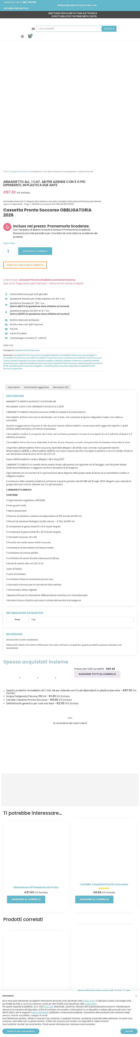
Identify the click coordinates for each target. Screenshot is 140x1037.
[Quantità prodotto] (69, 139)
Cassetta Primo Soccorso (124, 262)
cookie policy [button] (90, 1004)
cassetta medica (81, 260)
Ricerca (106, 24)
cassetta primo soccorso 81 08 (78, 265)
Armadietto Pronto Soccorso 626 (98, 254)
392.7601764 (29, 2)
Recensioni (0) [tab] (59, 286)
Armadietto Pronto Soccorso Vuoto (100, 257)
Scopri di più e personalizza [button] (21, 1031)
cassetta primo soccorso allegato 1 (110, 265)
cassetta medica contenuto (103, 260)
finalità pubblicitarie (39, 1012)
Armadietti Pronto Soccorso (86, 251)
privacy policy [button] (89, 1001)
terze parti (48, 1006)
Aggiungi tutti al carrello (95, 567)
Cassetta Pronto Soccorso (79, 42)
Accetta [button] (129, 1031)
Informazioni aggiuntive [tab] (34, 286)
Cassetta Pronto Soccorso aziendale (106, 268)
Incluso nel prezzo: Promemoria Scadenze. (101, 108)
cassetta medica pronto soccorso (95, 262)
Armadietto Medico (109, 251)
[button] (7, 24)
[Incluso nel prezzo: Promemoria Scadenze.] (67, 107)
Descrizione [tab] (12, 286)
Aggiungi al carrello (98, 139)
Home (65, 42)
